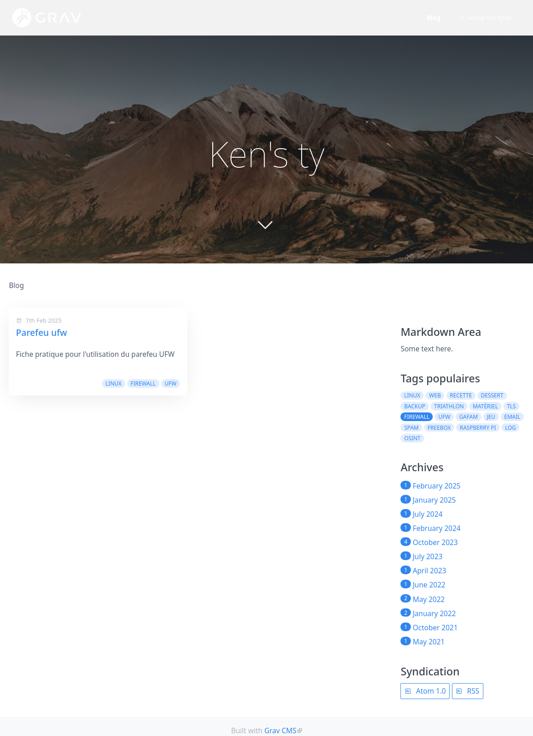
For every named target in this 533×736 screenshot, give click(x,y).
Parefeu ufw (41, 332)
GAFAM (468, 417)
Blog (434, 17)
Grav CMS (280, 731)
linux (114, 383)
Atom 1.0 (425, 691)
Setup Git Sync (485, 17)
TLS (511, 406)
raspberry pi (478, 428)
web (435, 395)
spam (411, 428)
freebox (439, 428)
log (510, 428)
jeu (491, 417)
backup (414, 406)
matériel (485, 406)
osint (412, 438)
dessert (492, 395)
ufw (170, 383)
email (512, 417)
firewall (142, 383)
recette (461, 395)
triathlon (449, 406)
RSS (467, 691)
